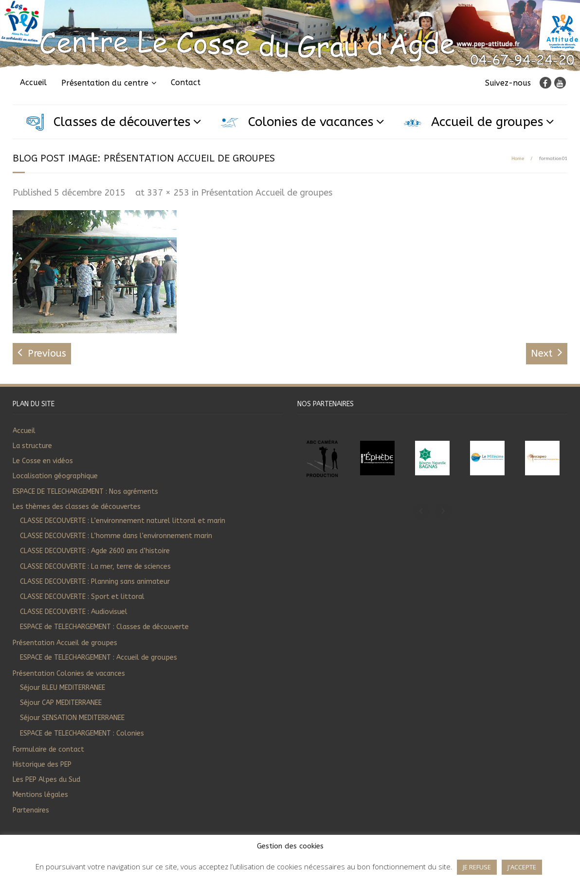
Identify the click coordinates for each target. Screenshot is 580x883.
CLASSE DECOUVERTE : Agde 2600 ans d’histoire (95, 551)
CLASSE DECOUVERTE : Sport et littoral (82, 597)
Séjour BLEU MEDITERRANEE (62, 688)
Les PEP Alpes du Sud (46, 779)
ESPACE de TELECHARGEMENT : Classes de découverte (104, 627)
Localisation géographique (55, 476)
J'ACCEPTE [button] (522, 867)
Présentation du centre (104, 83)
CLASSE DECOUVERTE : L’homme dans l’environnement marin (116, 536)
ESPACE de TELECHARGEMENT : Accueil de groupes (98, 657)
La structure (32, 446)
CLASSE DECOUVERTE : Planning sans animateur (95, 581)
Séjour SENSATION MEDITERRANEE (72, 718)
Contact (185, 82)
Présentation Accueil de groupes (266, 192)
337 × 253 (168, 192)
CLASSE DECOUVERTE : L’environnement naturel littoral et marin (122, 521)
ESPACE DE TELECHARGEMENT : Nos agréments (85, 491)
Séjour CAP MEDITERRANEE (61, 703)
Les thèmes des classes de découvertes (77, 507)
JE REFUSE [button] (477, 867)
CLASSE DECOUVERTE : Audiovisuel (73, 612)
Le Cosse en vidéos (43, 461)
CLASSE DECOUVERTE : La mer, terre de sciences (95, 566)
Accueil (33, 82)
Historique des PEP (42, 764)
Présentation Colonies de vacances (69, 673)
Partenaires (31, 810)
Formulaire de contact (48, 749)
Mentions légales (40, 795)
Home (517, 159)
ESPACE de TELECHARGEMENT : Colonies (82, 733)
